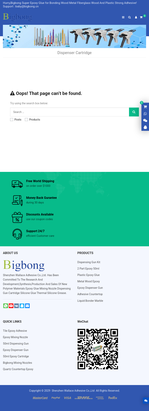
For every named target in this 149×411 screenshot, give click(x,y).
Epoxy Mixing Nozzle (15, 337)
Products (32, 119)
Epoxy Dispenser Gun (90, 287)
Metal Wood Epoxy (88, 281)
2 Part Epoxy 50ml (88, 268)
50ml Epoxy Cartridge (16, 356)
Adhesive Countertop (90, 294)
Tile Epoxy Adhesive (15, 330)
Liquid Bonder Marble (90, 300)
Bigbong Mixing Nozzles (17, 362)
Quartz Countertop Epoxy (18, 369)
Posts (15, 119)
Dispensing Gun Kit (88, 262)
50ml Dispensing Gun (16, 343)
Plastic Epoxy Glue (88, 275)
